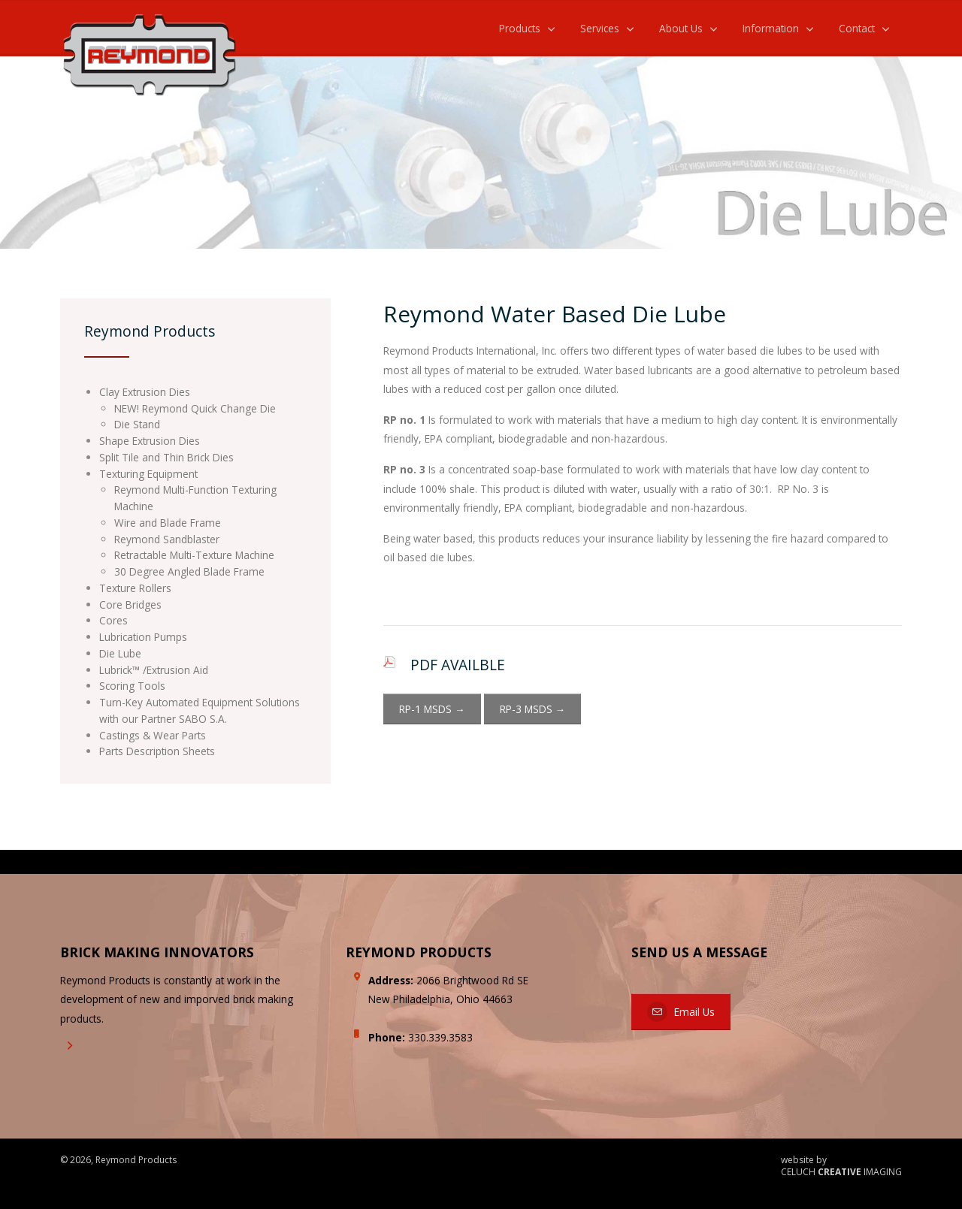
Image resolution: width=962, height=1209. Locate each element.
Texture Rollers (135, 588)
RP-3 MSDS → (533, 709)
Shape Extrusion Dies (149, 441)
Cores (113, 620)
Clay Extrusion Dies (144, 392)
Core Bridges (130, 604)
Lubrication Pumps (143, 637)
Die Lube (120, 653)
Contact (857, 28)
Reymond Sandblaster (166, 539)
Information (771, 28)
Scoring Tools (132, 686)
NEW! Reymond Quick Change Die (195, 408)
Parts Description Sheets (157, 751)
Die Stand (137, 424)
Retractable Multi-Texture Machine (194, 555)
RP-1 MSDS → (432, 709)
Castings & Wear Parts (152, 735)
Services (599, 28)
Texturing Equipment (148, 474)
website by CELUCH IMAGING (841, 1166)
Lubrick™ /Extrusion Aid (153, 670)
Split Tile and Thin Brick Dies (166, 457)
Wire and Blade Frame (167, 522)
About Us (681, 28)
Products (519, 28)
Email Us (681, 1012)
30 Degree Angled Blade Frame (189, 571)
